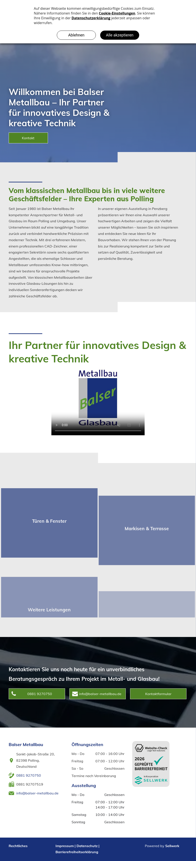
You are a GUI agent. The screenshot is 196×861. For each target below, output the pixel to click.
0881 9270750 (28, 775)
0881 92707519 (29, 784)
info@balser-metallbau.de (37, 793)
